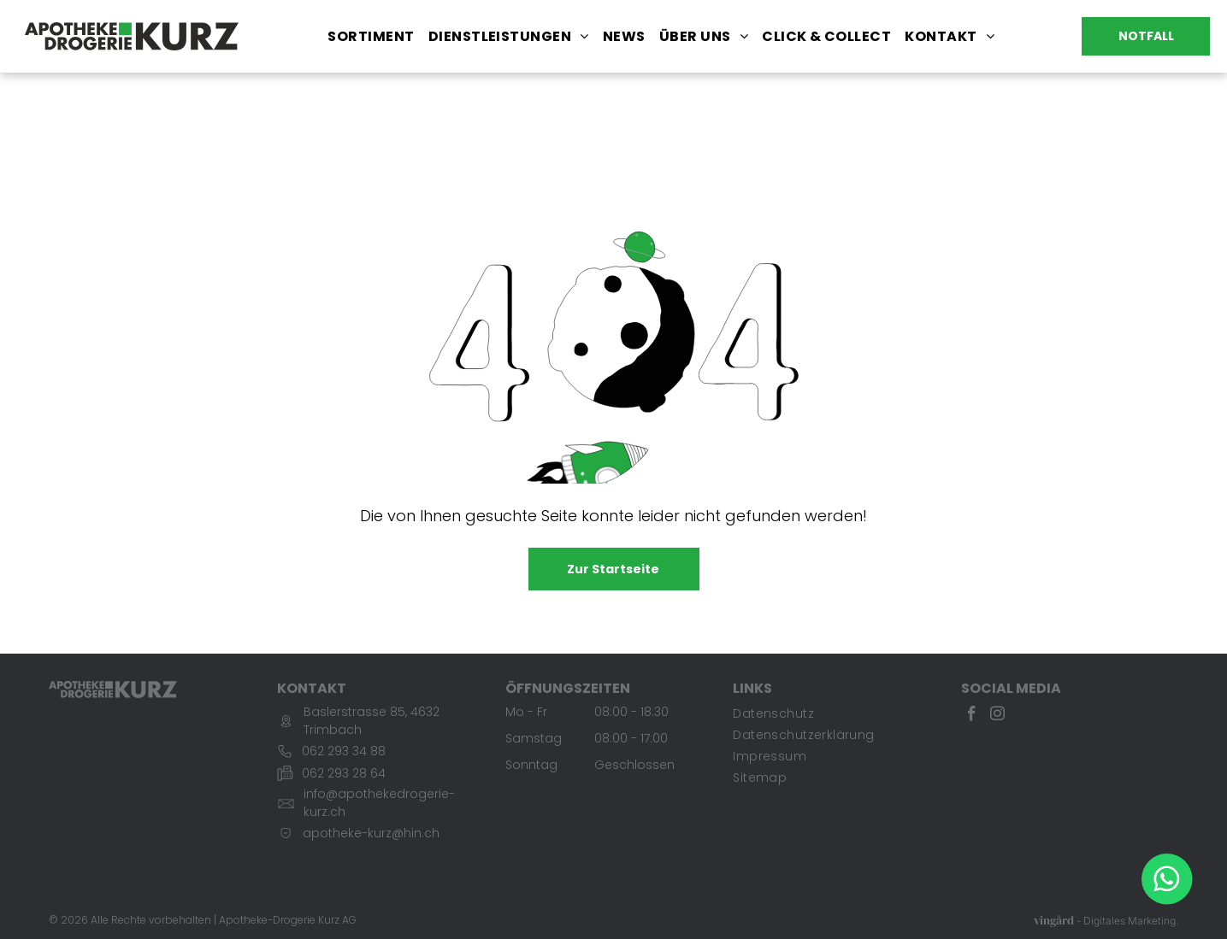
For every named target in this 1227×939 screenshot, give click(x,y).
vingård (1054, 921)
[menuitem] (371, 36)
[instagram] (997, 716)
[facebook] (971, 716)
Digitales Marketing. (1130, 921)
